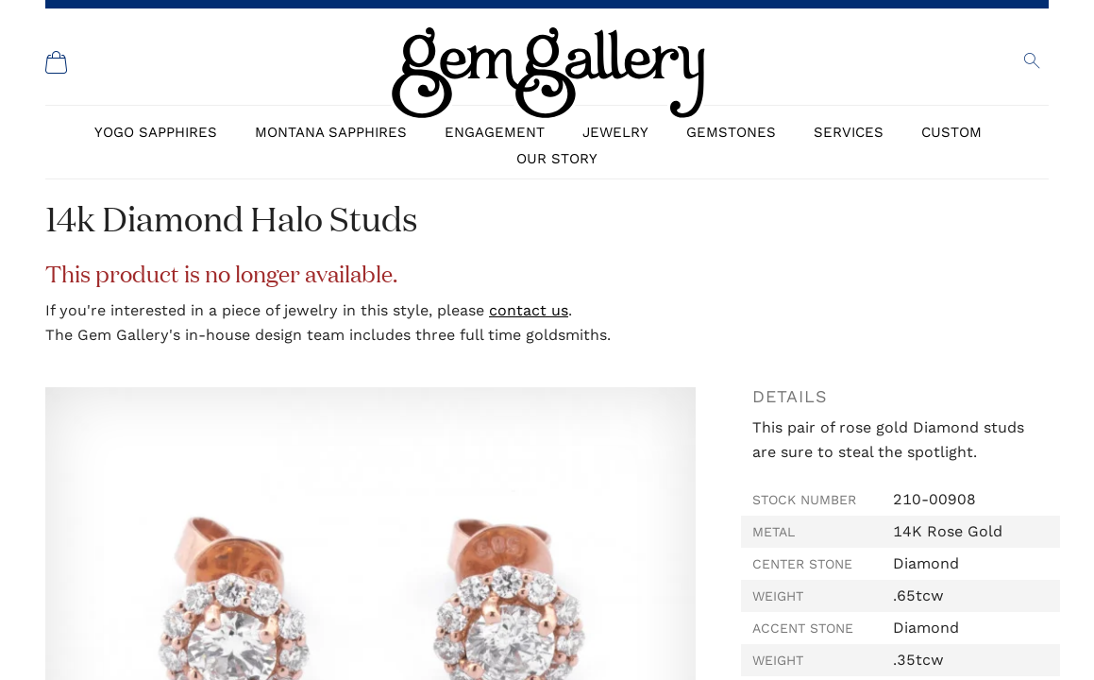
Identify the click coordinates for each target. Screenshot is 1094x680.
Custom (951, 132)
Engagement (495, 132)
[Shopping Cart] (56, 62)
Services (849, 132)
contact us (528, 310)
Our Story (556, 158)
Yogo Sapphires (155, 132)
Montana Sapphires (331, 132)
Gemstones (731, 132)
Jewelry (615, 132)
